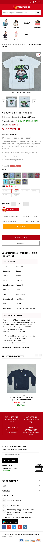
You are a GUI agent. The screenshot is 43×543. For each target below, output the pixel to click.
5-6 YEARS (6, 195)
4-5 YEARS (35, 191)
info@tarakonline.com (14, 500)
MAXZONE (13, 125)
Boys (9, 44)
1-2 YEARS (6, 191)
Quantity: (6, 204)
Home (3, 44)
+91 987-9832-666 (13, 506)
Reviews (20, 243)
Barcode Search (7, 536)
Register (38, 2)
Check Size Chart (11, 186)
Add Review (31, 117)
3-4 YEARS (25, 191)
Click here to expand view (21, 92)
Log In (30, 2)
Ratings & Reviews (19, 117)
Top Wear (16, 44)
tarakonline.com (15, 534)
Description (21, 238)
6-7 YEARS (16, 195)
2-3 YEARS (16, 191)
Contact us (7, 496)
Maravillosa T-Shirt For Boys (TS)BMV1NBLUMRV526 (21, 399)
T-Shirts (24, 44)
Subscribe (10, 461)
